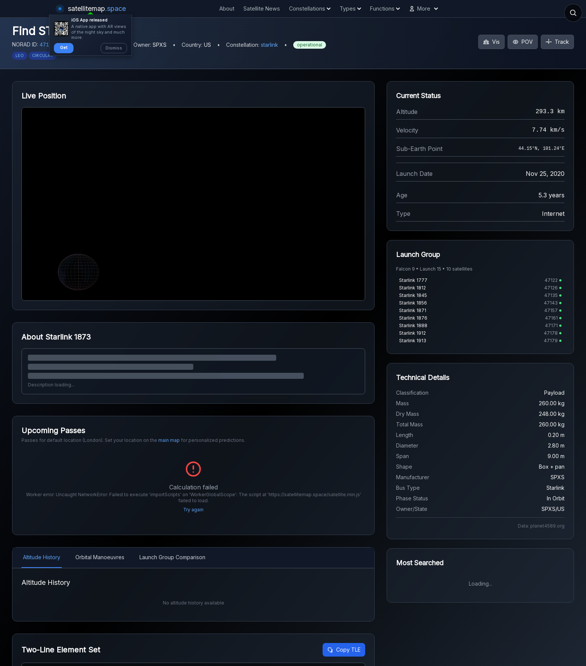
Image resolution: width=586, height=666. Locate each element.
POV (523, 41)
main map (169, 440)
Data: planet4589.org (541, 526)
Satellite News (261, 8)
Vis (491, 41)
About (226, 8)
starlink (269, 45)
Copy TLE (344, 649)
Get (63, 47)
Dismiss (114, 48)
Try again (193, 509)
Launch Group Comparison (172, 557)
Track (557, 41)
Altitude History (41, 557)
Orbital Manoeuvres (99, 557)
